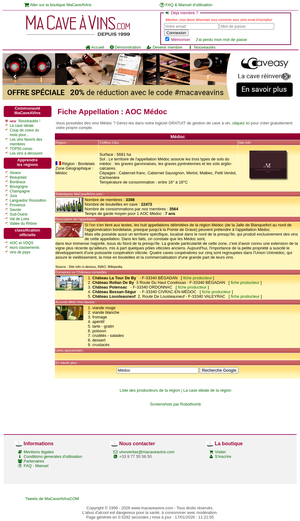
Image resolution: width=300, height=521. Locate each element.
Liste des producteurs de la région (150, 390)
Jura (13, 196)
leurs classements (24, 247)
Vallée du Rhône (23, 223)
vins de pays (20, 252)
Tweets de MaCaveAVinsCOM (52, 498)
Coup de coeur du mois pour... (24, 132)
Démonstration (125, 47)
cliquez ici (240, 123)
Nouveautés (202, 47)
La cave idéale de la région (207, 390)
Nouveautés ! (29, 121)
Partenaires (34, 461)
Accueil (94, 47)
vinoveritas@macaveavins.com (147, 452)
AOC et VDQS (22, 243)
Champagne (20, 191)
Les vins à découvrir (26, 153)
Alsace (15, 173)
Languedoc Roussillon (28, 200)
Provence (18, 205)
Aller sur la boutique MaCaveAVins (58, 4)
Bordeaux (18, 182)
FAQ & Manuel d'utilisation (186, 4)
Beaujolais (18, 177)
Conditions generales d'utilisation (53, 456)
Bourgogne (19, 186)
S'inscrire (223, 456)
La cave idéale (22, 125)
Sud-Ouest (18, 214)
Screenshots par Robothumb (175, 404)
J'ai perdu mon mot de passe (221, 39)
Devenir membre (164, 47)
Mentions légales (39, 452)
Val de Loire (19, 219)
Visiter (220, 452)
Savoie (15, 210)
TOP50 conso (21, 149)
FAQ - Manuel (36, 465)
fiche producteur (197, 278)
